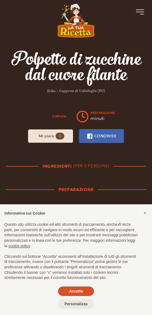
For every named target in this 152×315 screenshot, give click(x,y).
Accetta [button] (76, 291)
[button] (145, 213)
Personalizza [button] (76, 304)
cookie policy (19, 246)
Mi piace (52, 136)
